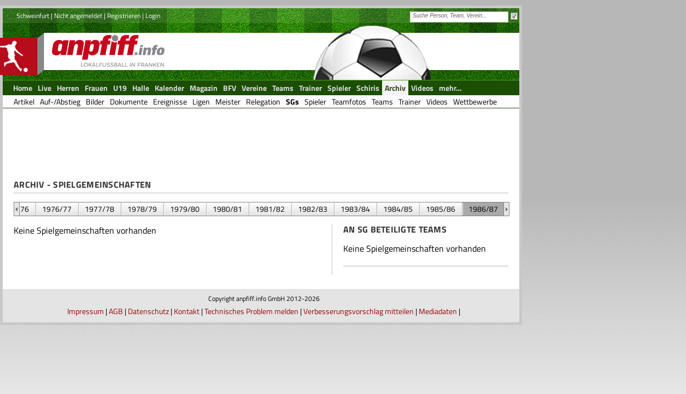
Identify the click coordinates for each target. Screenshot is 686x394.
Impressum (85, 311)
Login (152, 15)
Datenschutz (148, 311)
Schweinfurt (32, 15)
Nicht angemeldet (78, 15)
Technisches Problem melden (251, 311)
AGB (116, 311)
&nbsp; (17, 209)
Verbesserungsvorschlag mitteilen (358, 311)
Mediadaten (438, 311)
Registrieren (123, 15)
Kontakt (187, 311)
